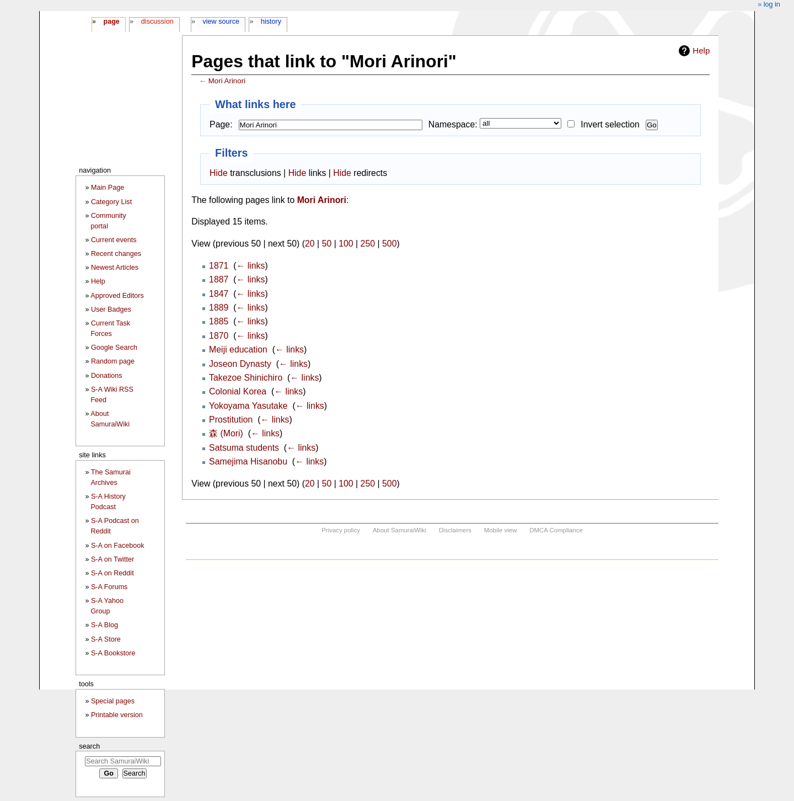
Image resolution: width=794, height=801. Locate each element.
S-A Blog (104, 625)
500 (389, 243)
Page (111, 21)
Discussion (157, 21)
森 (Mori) (226, 433)
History (271, 21)
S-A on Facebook (117, 545)
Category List (111, 202)
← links (250, 265)
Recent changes (116, 254)
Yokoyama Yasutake (248, 405)
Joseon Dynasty (240, 364)
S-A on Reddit (112, 573)
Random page (113, 361)
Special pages (113, 701)
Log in (772, 4)
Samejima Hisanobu (248, 461)
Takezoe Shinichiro (245, 377)
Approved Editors (117, 296)
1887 (218, 279)
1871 (218, 265)
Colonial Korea (237, 391)
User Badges (111, 309)
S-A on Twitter (112, 559)
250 (368, 243)
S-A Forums (109, 587)
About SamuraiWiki (399, 530)
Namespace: (453, 124)
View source (221, 21)
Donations (106, 376)
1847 (218, 293)
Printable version (117, 715)
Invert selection (610, 124)
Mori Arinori (226, 81)
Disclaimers (455, 530)
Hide (219, 173)
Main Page (107, 187)
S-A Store (106, 639)
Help (701, 50)
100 (346, 243)
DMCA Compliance (555, 530)
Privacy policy (340, 530)
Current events (114, 240)
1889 (218, 307)
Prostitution (231, 419)
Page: (221, 124)
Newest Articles (114, 267)
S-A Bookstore (113, 653)
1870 (218, 335)
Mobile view (500, 530)
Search (89, 746)
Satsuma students (244, 447)
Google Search (114, 347)
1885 (218, 321)
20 (310, 243)
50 (327, 243)
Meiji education (238, 349)
